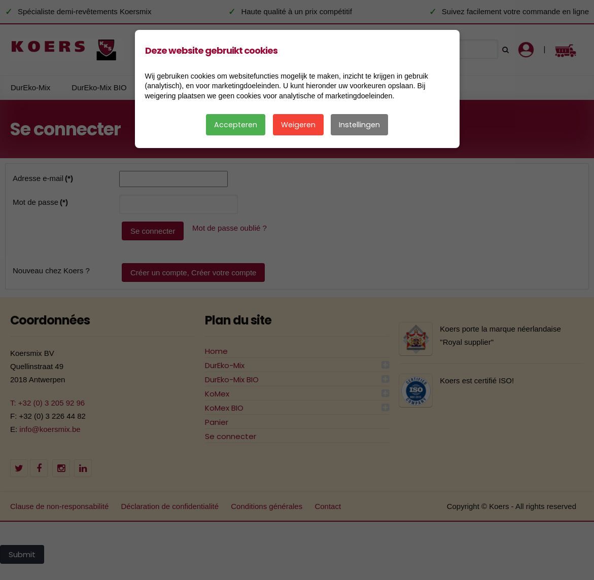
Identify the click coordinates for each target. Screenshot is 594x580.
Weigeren (298, 125)
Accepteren (235, 125)
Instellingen (359, 125)
